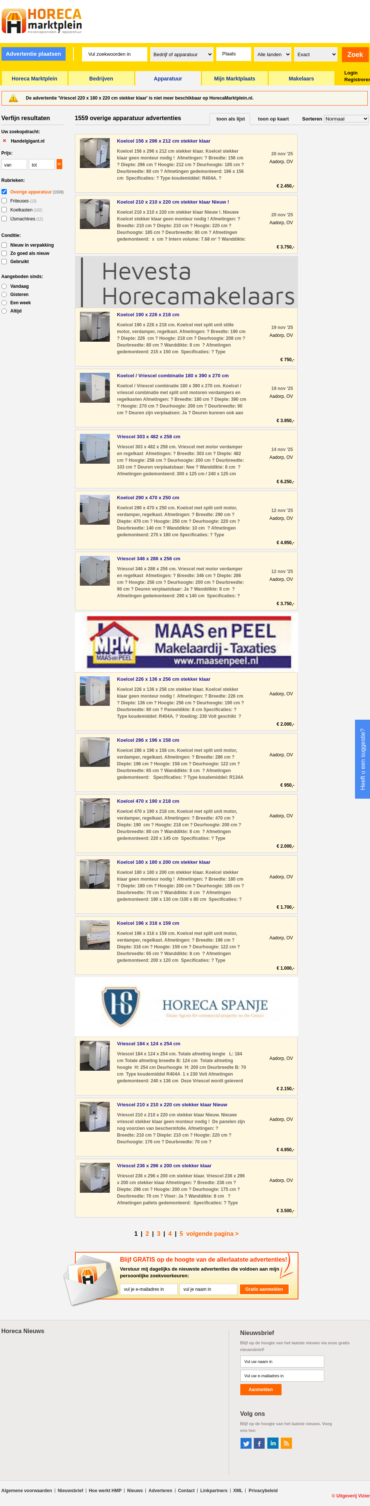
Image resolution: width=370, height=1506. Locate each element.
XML (238, 1490)
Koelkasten (26, 210)
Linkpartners (214, 1490)
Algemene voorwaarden (26, 1490)
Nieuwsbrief (70, 1490)
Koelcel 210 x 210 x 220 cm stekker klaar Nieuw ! (173, 202)
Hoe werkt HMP (105, 1490)
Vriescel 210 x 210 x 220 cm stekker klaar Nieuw (172, 1104)
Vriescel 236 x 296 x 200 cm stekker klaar (164, 1165)
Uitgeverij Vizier (353, 1496)
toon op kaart (273, 119)
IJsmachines (26, 219)
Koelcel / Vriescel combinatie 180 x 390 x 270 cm (173, 375)
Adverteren (160, 1490)
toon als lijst (231, 119)
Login (351, 73)
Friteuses (23, 201)
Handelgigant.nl (28, 141)
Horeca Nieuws (23, 1331)
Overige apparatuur (37, 192)
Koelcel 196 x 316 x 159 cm (148, 923)
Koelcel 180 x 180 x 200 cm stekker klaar (163, 862)
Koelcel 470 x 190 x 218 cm (148, 801)
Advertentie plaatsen (33, 54)
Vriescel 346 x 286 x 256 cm (148, 558)
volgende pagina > (212, 1234)
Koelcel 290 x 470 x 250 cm (148, 497)
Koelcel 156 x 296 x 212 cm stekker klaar (163, 141)
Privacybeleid (263, 1490)
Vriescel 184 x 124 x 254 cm (148, 1043)
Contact (186, 1490)
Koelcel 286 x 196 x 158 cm (148, 740)
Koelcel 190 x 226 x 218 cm (148, 314)
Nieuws (135, 1490)
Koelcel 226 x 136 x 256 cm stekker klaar (163, 679)
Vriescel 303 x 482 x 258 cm (148, 436)
